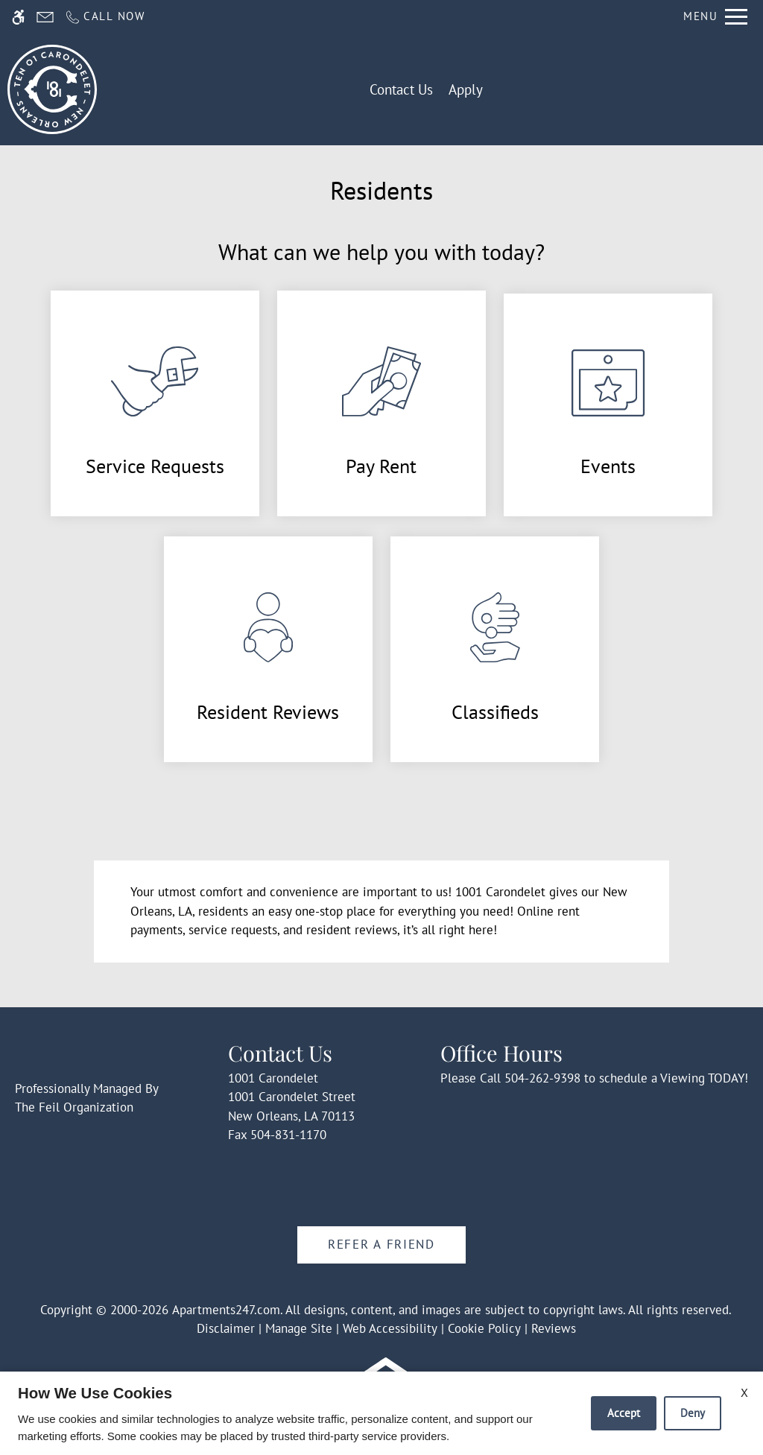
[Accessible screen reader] (18, 17)
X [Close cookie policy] (744, 1392)
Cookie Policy (484, 1328)
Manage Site (298, 1328)
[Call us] (105, 17)
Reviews (553, 1328)
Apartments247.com (226, 1310)
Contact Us (401, 89)
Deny (692, 1413)
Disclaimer (226, 1328)
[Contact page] (45, 17)
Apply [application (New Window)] (466, 89)
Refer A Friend (381, 1244)
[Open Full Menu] (715, 17)
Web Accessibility (390, 1328)
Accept (623, 1413)
